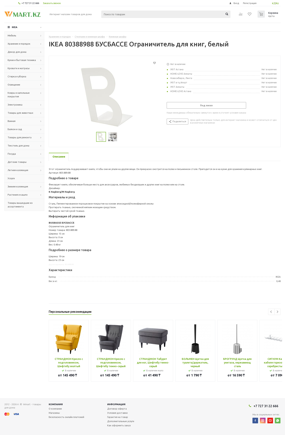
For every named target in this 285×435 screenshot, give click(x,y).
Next (277, 312)
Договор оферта (117, 408)
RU (277, 3)
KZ (273, 3)
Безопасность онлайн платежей (66, 417)
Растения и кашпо (18, 194)
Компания (56, 404)
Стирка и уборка (17, 76)
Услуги (11, 178)
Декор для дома (17, 52)
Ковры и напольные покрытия (19, 95)
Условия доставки (117, 413)
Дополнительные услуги (120, 421)
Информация (116, 404)
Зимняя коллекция (18, 186)
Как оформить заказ (119, 425)
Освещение (14, 84)
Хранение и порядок (19, 43)
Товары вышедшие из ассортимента (20, 205)
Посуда (12, 153)
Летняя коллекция (18, 170)
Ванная (11, 121)
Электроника (15, 104)
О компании (55, 408)
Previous (271, 312)
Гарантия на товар (117, 417)
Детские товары (17, 162)
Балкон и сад (15, 129)
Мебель (12, 35)
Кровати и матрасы (19, 68)
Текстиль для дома (18, 145)
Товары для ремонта (19, 137)
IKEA (14, 27)
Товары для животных (20, 113)
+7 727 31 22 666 (30, 3)
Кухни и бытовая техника (22, 60)
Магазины (54, 413)
